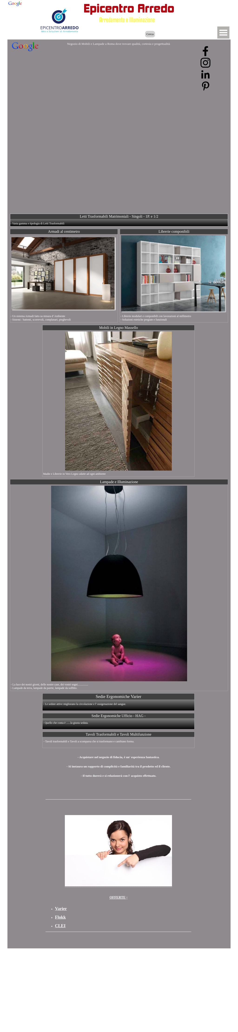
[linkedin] (205, 74)
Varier (61, 908)
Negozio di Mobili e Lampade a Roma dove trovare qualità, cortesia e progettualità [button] (118, 44)
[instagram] (205, 63)
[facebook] (205, 51)
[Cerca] (123, 34)
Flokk (60, 917)
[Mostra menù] (223, 32)
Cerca (150, 34)
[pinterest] (205, 86)
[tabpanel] (118, 764)
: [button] (118, 897)
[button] (199, 8)
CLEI (60, 925)
